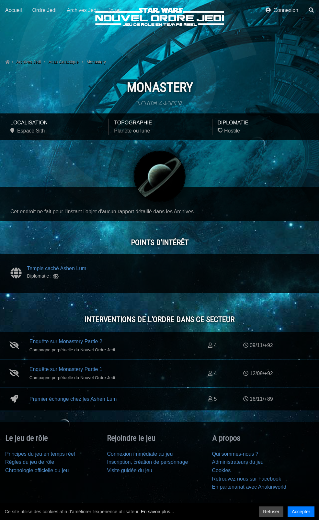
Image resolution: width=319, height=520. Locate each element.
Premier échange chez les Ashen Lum (73, 399)
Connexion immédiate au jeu (140, 454)
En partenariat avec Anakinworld (249, 487)
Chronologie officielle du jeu (37, 470)
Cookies (221, 470)
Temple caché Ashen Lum (56, 268)
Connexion (282, 41)
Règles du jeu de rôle (29, 462)
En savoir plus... (157, 511)
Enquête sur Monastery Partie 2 (65, 341)
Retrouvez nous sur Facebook (246, 479)
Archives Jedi (82, 41)
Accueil (13, 41)
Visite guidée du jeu (129, 470)
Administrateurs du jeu (238, 462)
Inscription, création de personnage (147, 462)
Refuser (271, 511)
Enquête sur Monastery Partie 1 (65, 369)
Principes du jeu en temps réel (40, 454)
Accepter (301, 511)
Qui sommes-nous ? (235, 454)
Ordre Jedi (44, 41)
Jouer (114, 41)
